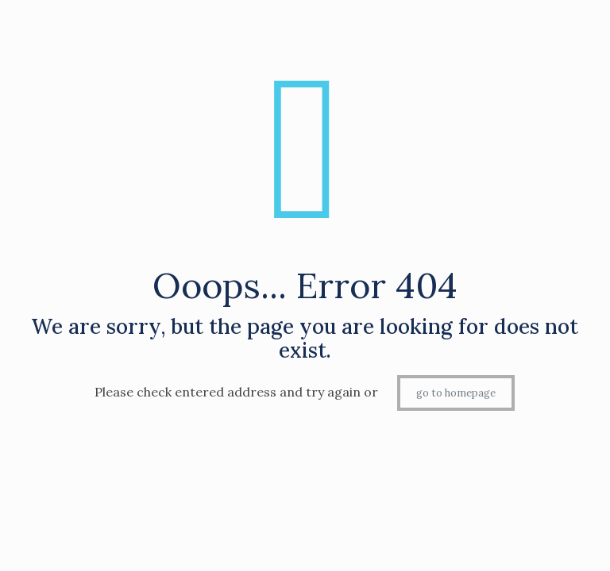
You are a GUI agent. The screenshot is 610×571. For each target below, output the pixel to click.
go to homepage (456, 393)
